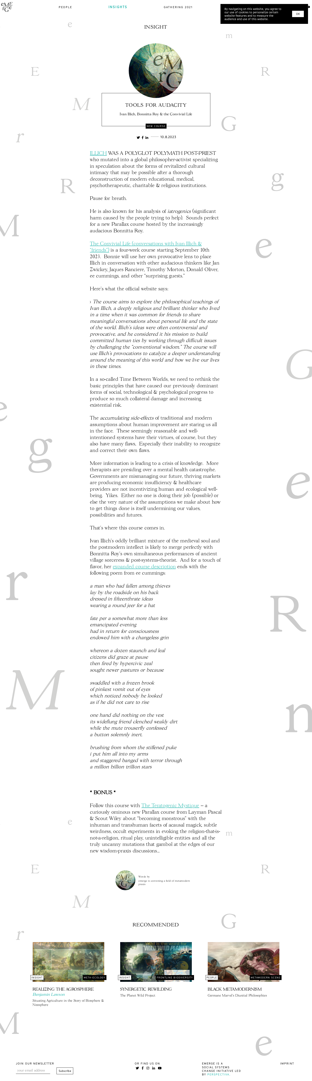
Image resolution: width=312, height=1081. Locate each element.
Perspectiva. (219, 1074)
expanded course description (144, 566)
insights (118, 7)
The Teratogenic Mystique (170, 805)
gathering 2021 (178, 7)
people (65, 7)
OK (298, 14)
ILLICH (98, 153)
